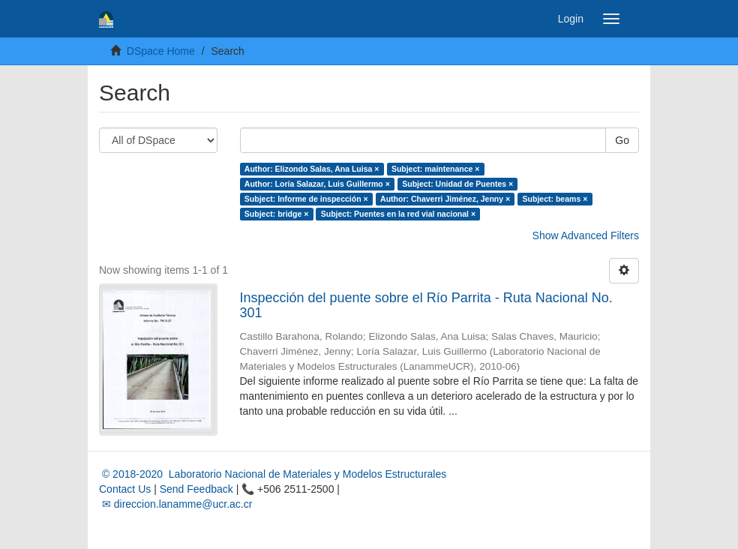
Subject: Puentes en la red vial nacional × (398, 213)
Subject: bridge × (276, 213)
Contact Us (125, 489)
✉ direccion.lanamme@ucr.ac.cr (175, 504)
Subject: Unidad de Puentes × (457, 183)
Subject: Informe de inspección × (306, 198)
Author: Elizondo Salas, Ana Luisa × (312, 168)
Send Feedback (196, 489)
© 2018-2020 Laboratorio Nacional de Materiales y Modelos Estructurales (272, 474)
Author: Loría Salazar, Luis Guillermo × (317, 183)
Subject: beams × (555, 198)
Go (622, 140)
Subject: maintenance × (436, 168)
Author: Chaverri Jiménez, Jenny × (445, 198)
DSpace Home (161, 51)
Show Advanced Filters (585, 236)
